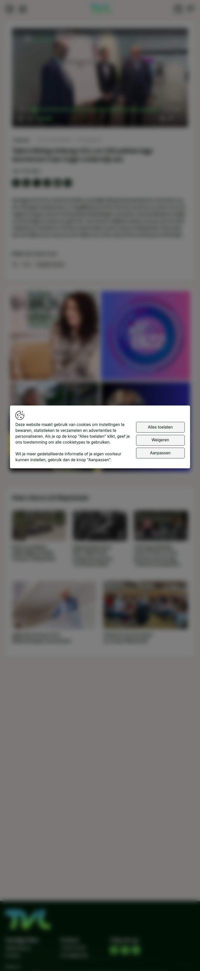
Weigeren (160, 439)
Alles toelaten (160, 427)
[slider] (96, 110)
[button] (101, 78)
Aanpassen (160, 453)
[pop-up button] (170, 118)
